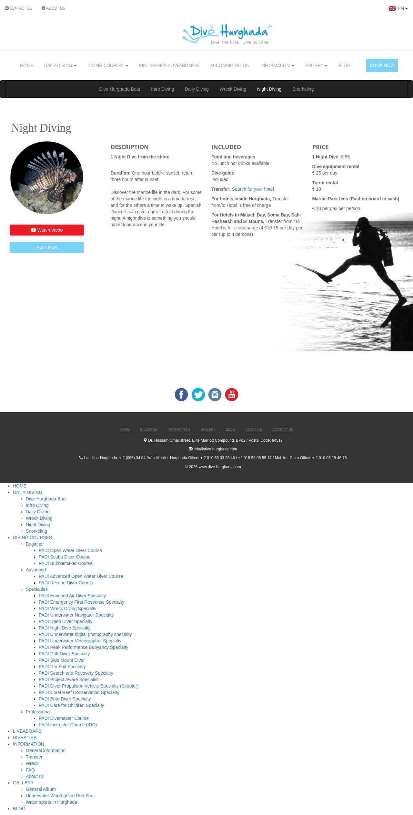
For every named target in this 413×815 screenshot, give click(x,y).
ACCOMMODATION (229, 65)
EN (398, 8)
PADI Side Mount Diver (62, 660)
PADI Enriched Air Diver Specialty (72, 595)
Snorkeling (303, 89)
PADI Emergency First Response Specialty (81, 602)
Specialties (37, 589)
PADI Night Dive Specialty (65, 627)
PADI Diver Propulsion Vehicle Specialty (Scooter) (88, 686)
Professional (38, 711)
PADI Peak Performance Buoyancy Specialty (83, 647)
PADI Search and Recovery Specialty (76, 673)
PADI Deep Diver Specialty (65, 621)
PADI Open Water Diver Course (70, 550)
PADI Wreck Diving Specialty (67, 608)
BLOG (344, 65)
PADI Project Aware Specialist (68, 679)
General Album (41, 789)
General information (45, 750)
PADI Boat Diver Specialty (65, 698)
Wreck (32, 763)
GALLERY (316, 65)
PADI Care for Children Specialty (71, 705)
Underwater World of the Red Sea (60, 795)
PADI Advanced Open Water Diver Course (81, 576)
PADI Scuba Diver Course (65, 556)
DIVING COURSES (107, 65)
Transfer (34, 757)
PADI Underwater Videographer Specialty (80, 640)
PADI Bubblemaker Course (66, 563)
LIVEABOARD (27, 731)
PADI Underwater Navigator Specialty (76, 615)
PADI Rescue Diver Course (66, 582)
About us (35, 776)
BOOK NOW (382, 65)
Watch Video (47, 230)
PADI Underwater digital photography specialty (85, 634)
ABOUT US (53, 8)
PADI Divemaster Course (64, 718)
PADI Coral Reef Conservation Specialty (79, 692)
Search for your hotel (253, 189)
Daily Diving (197, 89)
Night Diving (269, 89)
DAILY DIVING (60, 65)
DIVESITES (24, 737)
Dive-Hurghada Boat (119, 89)
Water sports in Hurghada (51, 802)
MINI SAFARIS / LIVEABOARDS (169, 65)
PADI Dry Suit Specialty (62, 666)
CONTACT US (18, 8)
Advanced (36, 569)
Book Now (46, 247)
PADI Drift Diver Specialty (64, 653)
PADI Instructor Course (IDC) (68, 724)
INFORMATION (277, 65)
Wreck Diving (233, 89)
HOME (26, 65)
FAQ (30, 769)
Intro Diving (162, 89)
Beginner (35, 544)
